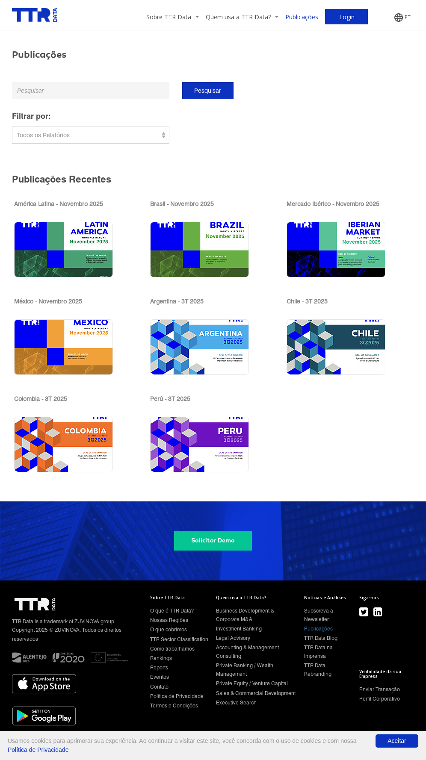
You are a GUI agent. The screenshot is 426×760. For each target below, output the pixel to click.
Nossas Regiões (169, 620)
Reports (159, 667)
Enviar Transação (379, 689)
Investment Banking (239, 628)
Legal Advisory (233, 638)
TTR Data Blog (320, 638)
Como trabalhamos (172, 648)
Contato (159, 686)
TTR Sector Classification (179, 639)
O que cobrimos (168, 629)
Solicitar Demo (213, 540)
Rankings (161, 658)
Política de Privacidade (177, 696)
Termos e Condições (174, 705)
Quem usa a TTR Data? (242, 17)
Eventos (159, 677)
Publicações (301, 17)
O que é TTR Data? (172, 610)
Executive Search (236, 702)
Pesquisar (207, 90)
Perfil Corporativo (379, 698)
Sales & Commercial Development (256, 693)
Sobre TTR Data (172, 17)
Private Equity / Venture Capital (252, 683)
